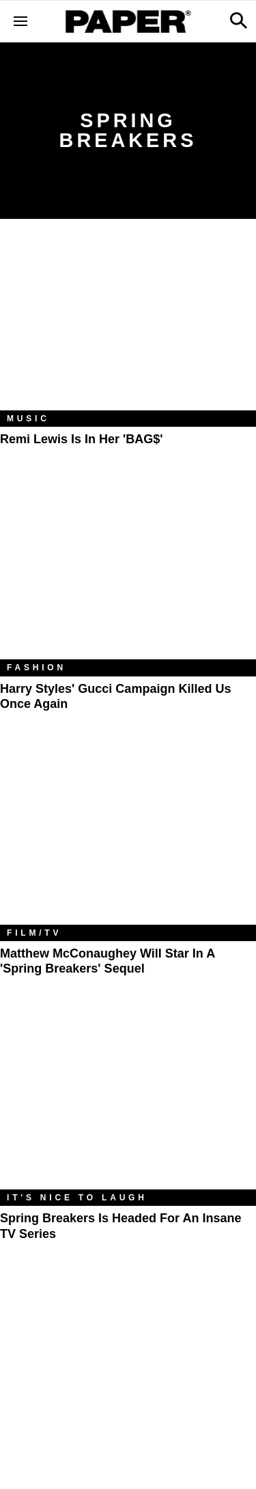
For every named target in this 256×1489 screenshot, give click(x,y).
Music (28, 418)
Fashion (36, 667)
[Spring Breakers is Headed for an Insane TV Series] (128, 1103)
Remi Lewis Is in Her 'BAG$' (81, 439)
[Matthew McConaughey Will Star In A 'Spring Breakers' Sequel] (128, 839)
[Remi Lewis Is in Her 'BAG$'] (128, 324)
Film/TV (34, 933)
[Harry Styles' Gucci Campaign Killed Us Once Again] (128, 573)
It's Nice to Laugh (77, 1197)
